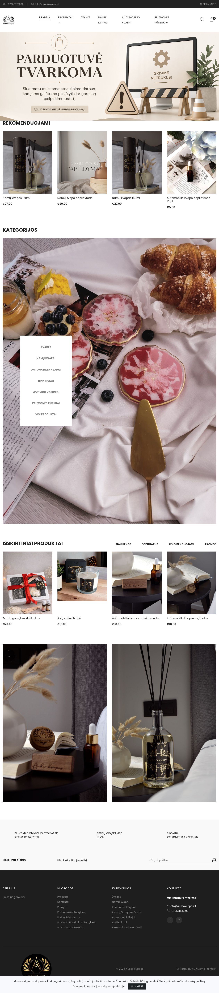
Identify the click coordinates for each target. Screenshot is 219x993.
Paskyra (62, 908)
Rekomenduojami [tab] (179, 544)
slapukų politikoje (114, 986)
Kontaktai (63, 903)
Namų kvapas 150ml (17, 198)
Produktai (65, 20)
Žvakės (85, 17)
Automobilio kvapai (131, 20)
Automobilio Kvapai (46, 370)
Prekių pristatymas (69, 918)
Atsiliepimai (119, 924)
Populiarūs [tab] (146, 544)
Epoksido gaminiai (46, 392)
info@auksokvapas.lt (45, 4)
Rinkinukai (45, 381)
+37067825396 (13, 4)
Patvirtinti (137, 986)
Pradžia (44, 17)
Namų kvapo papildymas (75, 198)
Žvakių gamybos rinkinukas (22, 619)
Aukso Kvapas (134, 970)
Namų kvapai (103, 20)
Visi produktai (46, 415)
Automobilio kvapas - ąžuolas (188, 619)
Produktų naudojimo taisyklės (76, 924)
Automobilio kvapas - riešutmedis (136, 619)
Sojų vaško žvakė (69, 619)
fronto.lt (211, 970)
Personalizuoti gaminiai (127, 929)
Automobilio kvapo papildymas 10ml (189, 199)
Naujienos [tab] (119, 544)
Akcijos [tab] (210, 544)
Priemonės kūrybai (162, 20)
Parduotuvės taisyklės (71, 913)
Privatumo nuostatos (70, 929)
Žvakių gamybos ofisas (127, 913)
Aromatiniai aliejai (123, 918)
